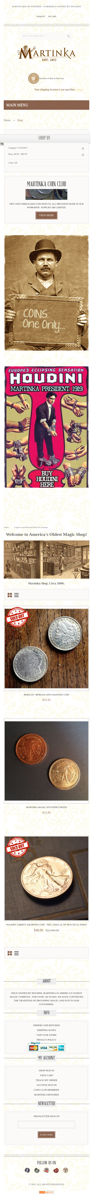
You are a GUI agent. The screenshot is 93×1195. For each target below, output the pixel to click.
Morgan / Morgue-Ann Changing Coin (46, 694)
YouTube (46, 1170)
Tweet (6, 527)
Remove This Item (83, 149)
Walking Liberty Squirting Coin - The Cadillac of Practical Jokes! (46, 924)
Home (7, 120)
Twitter (37, 1170)
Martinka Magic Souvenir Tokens (46, 807)
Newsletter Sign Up (47, 1116)
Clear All (12, 162)
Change (79, 90)
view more (46, 215)
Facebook (27, 1170)
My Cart (52, 16)
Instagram (65, 1170)
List (16, 595)
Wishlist (41, 16)
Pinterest (56, 1170)
